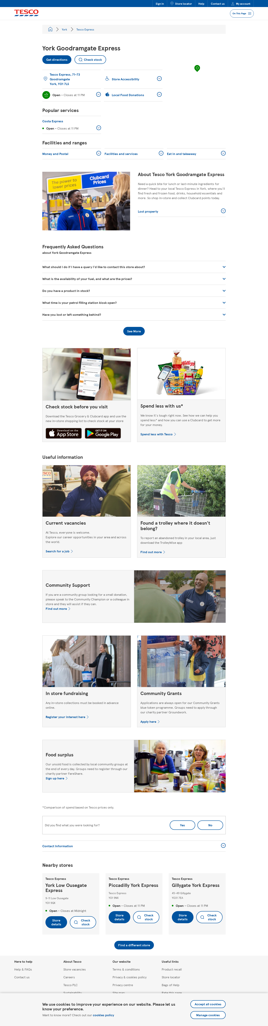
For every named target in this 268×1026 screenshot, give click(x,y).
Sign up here (55, 778)
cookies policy (103, 1015)
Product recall (172, 969)
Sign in (160, 3)
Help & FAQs (23, 969)
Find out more (151, 552)
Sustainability (72, 992)
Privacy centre (123, 985)
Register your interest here (65, 717)
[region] (197, 72)
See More (134, 331)
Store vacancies (74, 969)
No (204, 823)
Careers (69, 977)
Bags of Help (170, 985)
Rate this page (172, 992)
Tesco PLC (70, 985)
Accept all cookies (208, 1004)
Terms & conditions (126, 969)
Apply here (148, 721)
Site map (119, 992)
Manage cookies (208, 1015)
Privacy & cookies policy (129, 977)
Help (201, 3)
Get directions (54, 58)
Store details (56, 922)
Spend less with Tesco (156, 434)
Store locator (181, 3)
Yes (182, 825)
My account (240, 3)
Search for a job (57, 551)
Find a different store (134, 945)
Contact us (218, 3)
